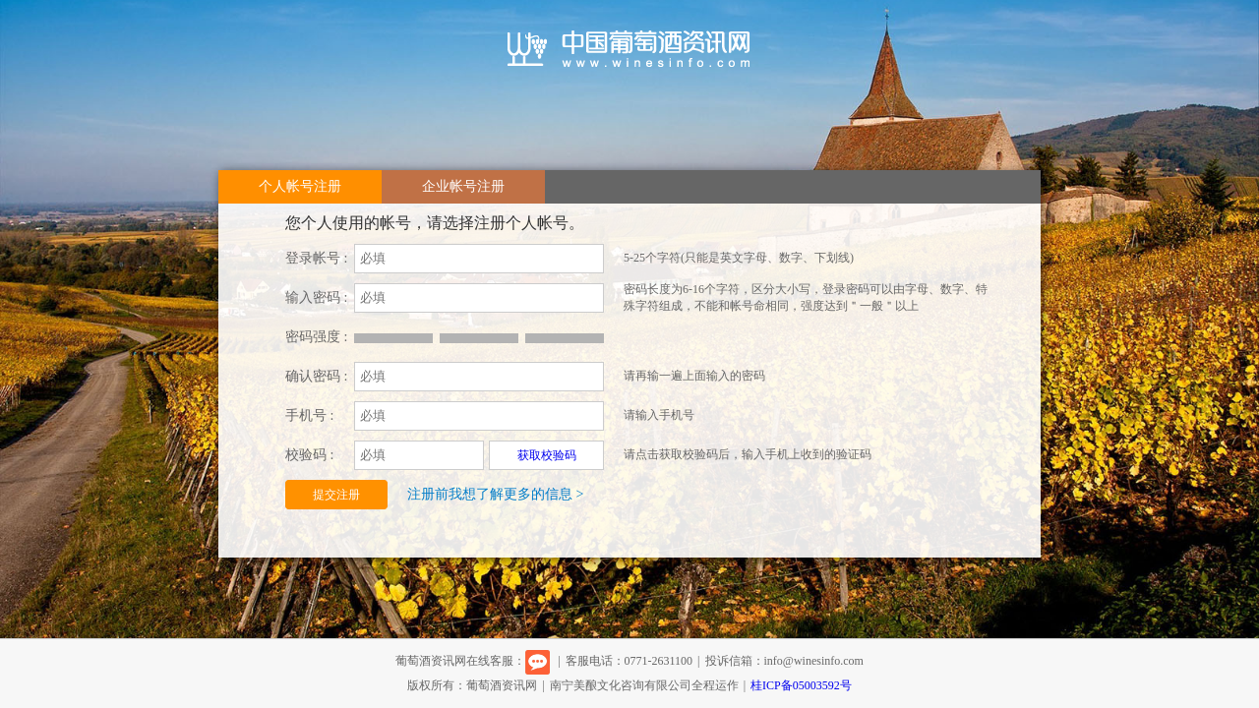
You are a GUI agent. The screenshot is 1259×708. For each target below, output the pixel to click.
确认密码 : (316, 376)
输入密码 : (316, 297)
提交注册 (336, 495)
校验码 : (309, 454)
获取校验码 (546, 455)
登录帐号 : (316, 258)
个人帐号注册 (300, 186)
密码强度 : (316, 336)
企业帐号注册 (463, 186)
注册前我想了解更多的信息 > (495, 494)
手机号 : (309, 415)
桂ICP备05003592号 (801, 685)
